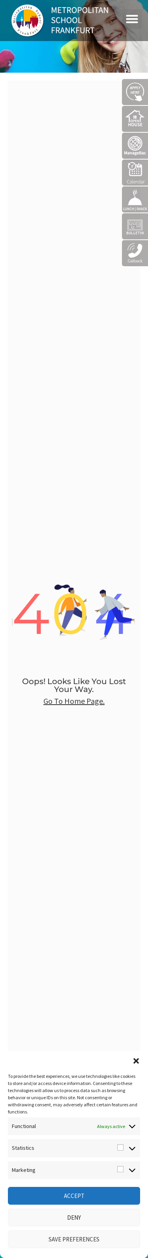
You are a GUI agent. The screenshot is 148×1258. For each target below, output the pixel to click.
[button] (136, 1061)
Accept (74, 1196)
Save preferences (74, 1239)
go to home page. (74, 701)
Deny (74, 1217)
